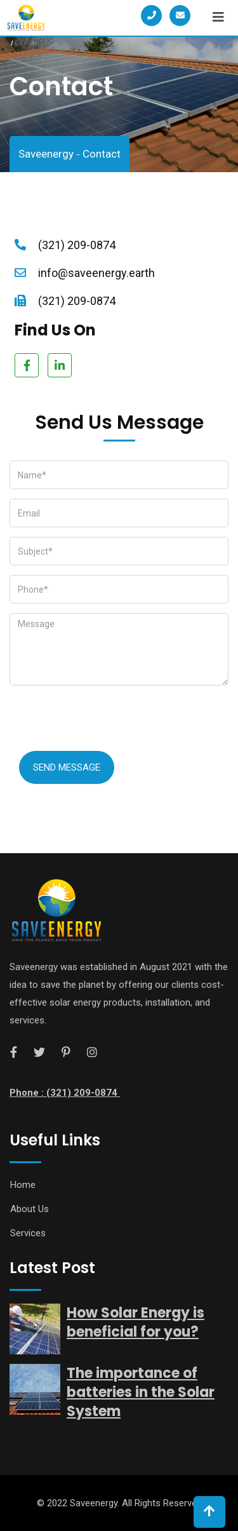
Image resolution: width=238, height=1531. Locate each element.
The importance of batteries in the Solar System (141, 1392)
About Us (29, 1209)
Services (28, 1233)
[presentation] (106, 720)
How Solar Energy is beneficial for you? (135, 1322)
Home (23, 1184)
